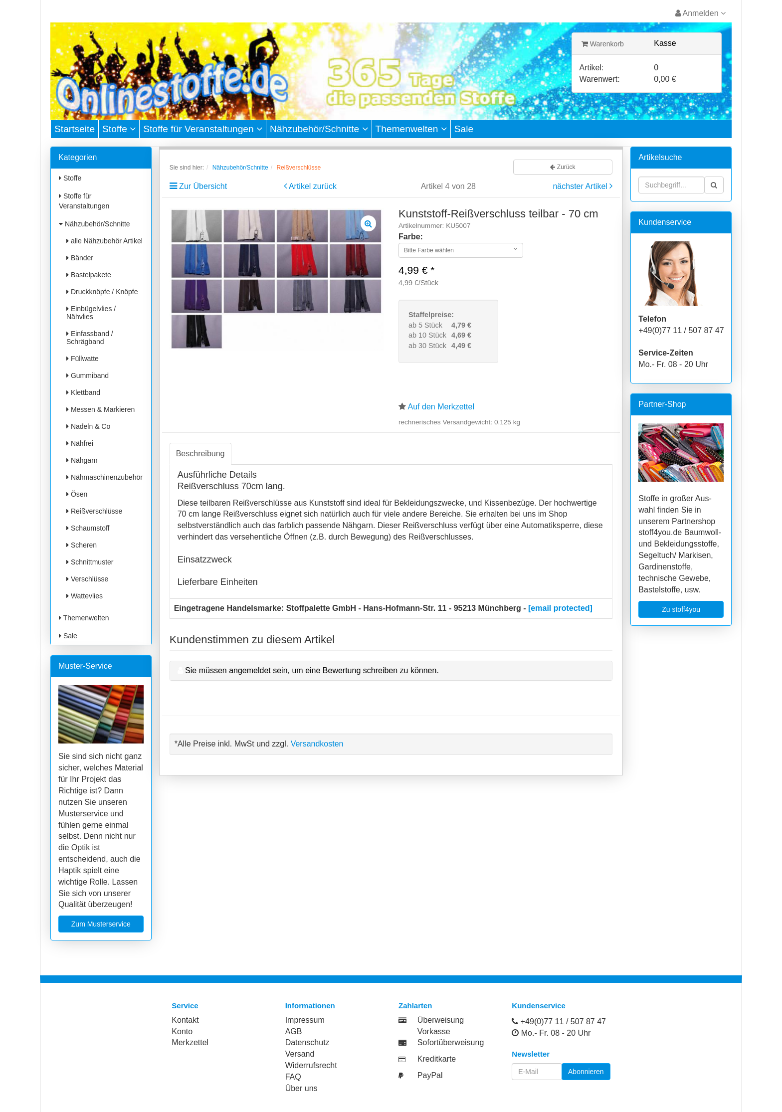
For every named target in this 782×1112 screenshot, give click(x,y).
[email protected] (560, 608)
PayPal (430, 1075)
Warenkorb (603, 44)
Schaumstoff (87, 528)
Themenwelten (411, 129)
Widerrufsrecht (311, 1065)
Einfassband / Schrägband (89, 338)
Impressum (305, 1020)
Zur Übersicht (203, 186)
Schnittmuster (89, 562)
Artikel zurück (313, 186)
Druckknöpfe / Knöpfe (102, 292)
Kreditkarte (436, 1059)
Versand (300, 1054)
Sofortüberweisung (450, 1042)
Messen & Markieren (100, 409)
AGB (293, 1031)
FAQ (293, 1077)
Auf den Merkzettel (441, 406)
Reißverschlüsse (94, 511)
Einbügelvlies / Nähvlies (91, 313)
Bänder (79, 258)
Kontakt (185, 1020)
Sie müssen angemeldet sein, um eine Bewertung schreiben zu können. (312, 670)
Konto (182, 1031)
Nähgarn (82, 460)
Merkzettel (190, 1042)
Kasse (665, 43)
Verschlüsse (87, 579)
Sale (463, 129)
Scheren (81, 545)
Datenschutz (307, 1042)
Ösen (76, 494)
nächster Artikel (581, 186)
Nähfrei (79, 443)
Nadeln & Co (88, 426)
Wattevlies (84, 596)
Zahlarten (415, 1005)
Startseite (74, 129)
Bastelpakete (88, 275)
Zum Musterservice (101, 924)
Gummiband (87, 375)
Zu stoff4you (681, 609)
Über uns (301, 1088)
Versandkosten (317, 744)
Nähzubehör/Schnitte (319, 129)
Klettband (83, 392)
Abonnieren (586, 1072)
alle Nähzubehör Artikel (104, 241)
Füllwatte (82, 359)
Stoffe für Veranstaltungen (202, 129)
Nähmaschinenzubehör (104, 477)
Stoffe (119, 129)
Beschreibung (200, 453)
